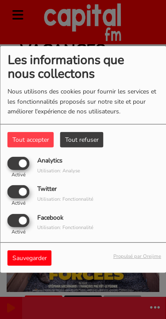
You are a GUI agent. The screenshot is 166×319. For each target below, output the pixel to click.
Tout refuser (82, 140)
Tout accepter (30, 140)
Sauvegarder (29, 257)
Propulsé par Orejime (137, 256)
